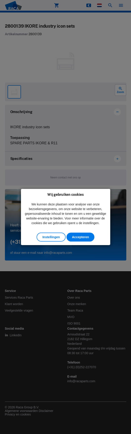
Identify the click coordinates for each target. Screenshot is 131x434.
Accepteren (80, 237)
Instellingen (51, 237)
